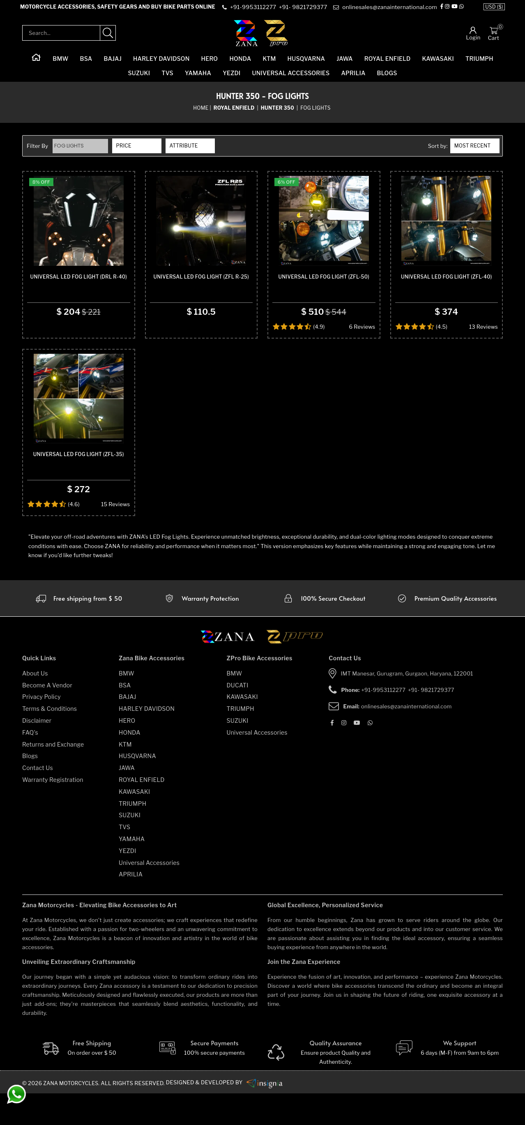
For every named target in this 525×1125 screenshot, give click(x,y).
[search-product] (108, 38)
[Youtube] (455, 10)
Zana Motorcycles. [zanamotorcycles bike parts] (73, 1114)
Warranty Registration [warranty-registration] (52, 811)
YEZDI (231, 78)
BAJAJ (112, 63)
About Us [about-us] (35, 704)
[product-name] (78, 232)
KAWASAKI (438, 63)
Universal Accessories (291, 78)
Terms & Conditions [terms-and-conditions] (49, 740)
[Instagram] (448, 10)
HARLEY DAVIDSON (161, 63)
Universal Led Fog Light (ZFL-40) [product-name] (446, 295)
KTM (269, 63)
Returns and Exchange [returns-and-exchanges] (53, 775)
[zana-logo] (246, 38)
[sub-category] (278, 113)
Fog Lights (70, 151)
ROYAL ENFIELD (387, 63)
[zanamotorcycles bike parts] (267, 1114)
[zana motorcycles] (231, 671)
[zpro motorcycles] (294, 671)
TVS (167, 78)
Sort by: (438, 151)
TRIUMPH (479, 63)
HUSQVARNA (306, 63)
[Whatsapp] (462, 10)
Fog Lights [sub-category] (315, 113)
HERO (209, 63)
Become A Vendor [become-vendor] (47, 716)
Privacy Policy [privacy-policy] (41, 728)
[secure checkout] (324, 630)
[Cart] (493, 35)
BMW (60, 63)
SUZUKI (139, 78)
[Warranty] (78, 630)
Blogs (387, 78)
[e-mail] (385, 10)
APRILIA (353, 78)
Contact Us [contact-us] (37, 799)
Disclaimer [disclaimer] (36, 752)
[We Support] (446, 1080)
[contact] (254, 10)
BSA (86, 63)
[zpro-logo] (276, 38)
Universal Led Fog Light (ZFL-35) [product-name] (78, 486)
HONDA (240, 63)
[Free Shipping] (78, 1080)
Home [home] (200, 113)
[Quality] (323, 1084)
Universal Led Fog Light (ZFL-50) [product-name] (323, 295)
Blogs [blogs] (30, 787)
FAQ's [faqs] (30, 764)
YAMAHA (198, 78)
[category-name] (235, 113)
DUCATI (238, 716)
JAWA (344, 63)
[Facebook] (442, 10)
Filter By (37, 151)
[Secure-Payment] (201, 1080)
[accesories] (446, 630)
